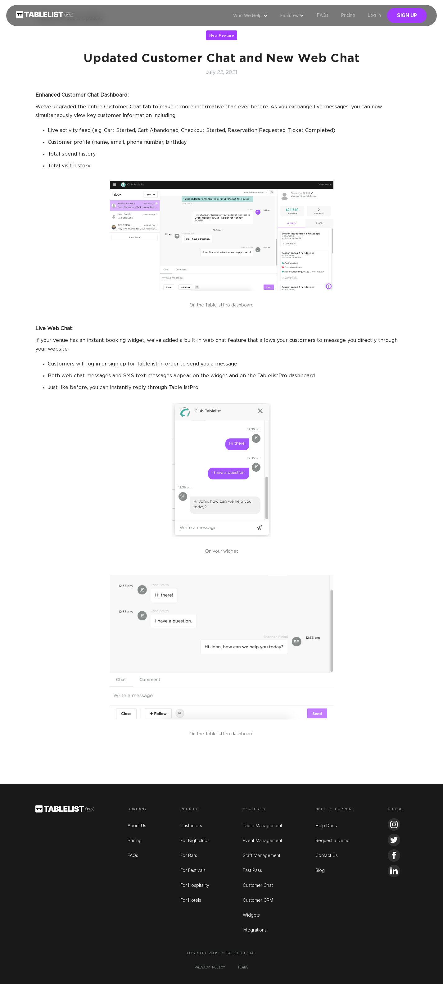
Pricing (348, 15)
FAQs (322, 15)
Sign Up (407, 15)
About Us (137, 825)
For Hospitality (194, 885)
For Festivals (193, 870)
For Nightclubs (195, 840)
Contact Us (326, 855)
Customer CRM (258, 900)
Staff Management (261, 855)
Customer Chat (258, 885)
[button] (250, 15)
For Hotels (190, 900)
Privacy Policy (210, 967)
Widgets (251, 915)
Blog (320, 870)
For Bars (188, 855)
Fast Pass (252, 870)
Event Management (262, 840)
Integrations (255, 929)
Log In (374, 15)
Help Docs (326, 825)
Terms (242, 967)
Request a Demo (332, 840)
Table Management (262, 825)
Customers (191, 825)
